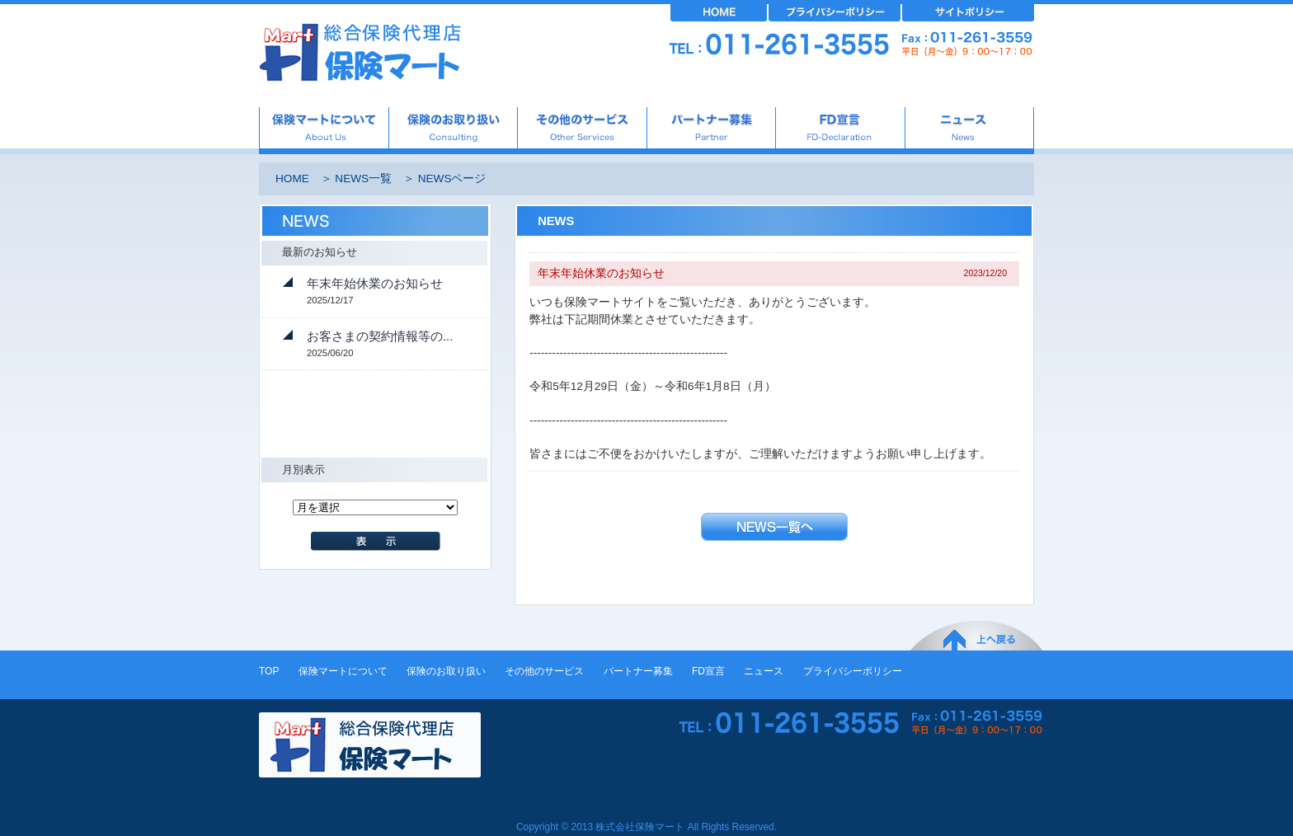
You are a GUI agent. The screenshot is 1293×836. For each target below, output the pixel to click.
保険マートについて (343, 671)
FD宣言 (708, 671)
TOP (269, 671)
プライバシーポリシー (852, 671)
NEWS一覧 (363, 178)
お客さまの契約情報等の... (380, 336)
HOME (292, 178)
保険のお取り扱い (446, 671)
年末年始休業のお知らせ (375, 283)
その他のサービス (544, 671)
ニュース (763, 671)
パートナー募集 (638, 671)
